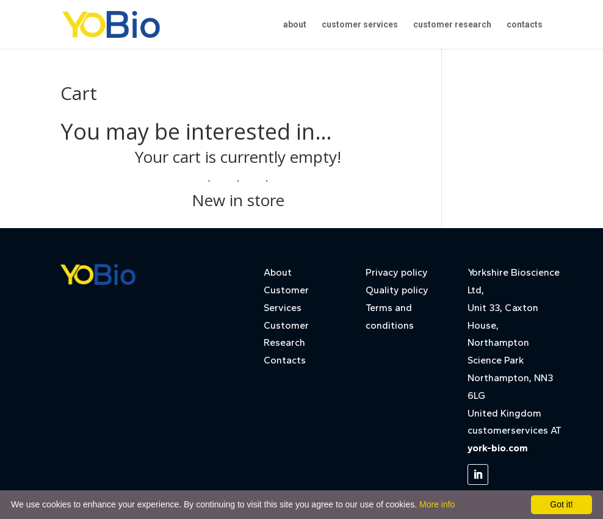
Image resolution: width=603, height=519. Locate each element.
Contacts (285, 360)
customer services (360, 24)
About (278, 272)
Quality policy (397, 290)
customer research (452, 24)
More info (437, 504)
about (294, 24)
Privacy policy (397, 272)
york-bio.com (498, 448)
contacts (525, 24)
